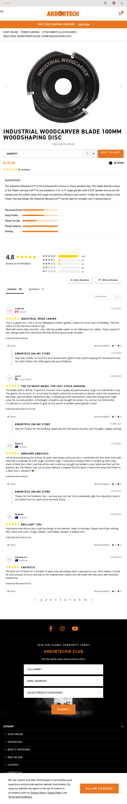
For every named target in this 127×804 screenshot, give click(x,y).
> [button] (92, 599)
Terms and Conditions (20, 797)
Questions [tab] (34, 289)
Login (7, 3)
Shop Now (83, 24)
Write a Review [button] (110, 279)
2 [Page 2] (46, 599)
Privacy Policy (38, 792)
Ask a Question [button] (81, 279)
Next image (120, 87)
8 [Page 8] (75, 599)
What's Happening (19, 749)
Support (13, 765)
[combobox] (90, 154)
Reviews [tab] (11, 289)
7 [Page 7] (70, 599)
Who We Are (15, 757)
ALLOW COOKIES (99, 788)
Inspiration (15, 742)
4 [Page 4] (55, 599)
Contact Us (15, 772)
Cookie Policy (54, 792)
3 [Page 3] (51, 599)
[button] (5, 13)
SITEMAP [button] (8, 726)
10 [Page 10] (85, 599)
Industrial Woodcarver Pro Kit (20, 408)
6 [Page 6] (65, 599)
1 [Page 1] (41, 599)
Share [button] (11, 345)
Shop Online (15, 734)
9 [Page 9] (79, 599)
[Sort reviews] (107, 296)
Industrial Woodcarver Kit (18, 537)
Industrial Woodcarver (17, 338)
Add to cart (111, 152)
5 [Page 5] (60, 599)
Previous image (6, 87)
